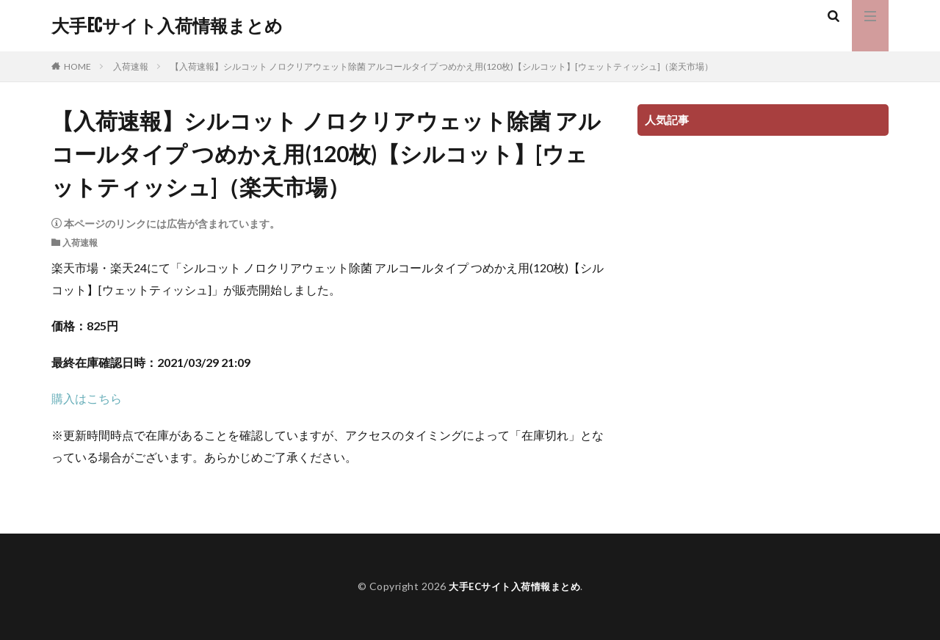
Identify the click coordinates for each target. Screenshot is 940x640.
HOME (77, 66)
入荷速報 (130, 66)
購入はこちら (86, 398)
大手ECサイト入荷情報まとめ (167, 25)
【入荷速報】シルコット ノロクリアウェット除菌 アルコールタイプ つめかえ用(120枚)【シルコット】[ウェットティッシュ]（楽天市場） (441, 66)
